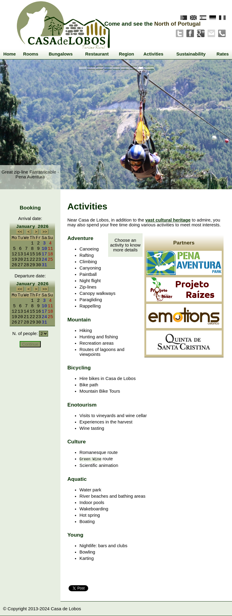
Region (126, 54)
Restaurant (97, 54)
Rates (223, 54)
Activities (153, 54)
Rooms (30, 54)
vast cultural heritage (168, 220)
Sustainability (191, 54)
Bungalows (60, 54)
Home (9, 54)
